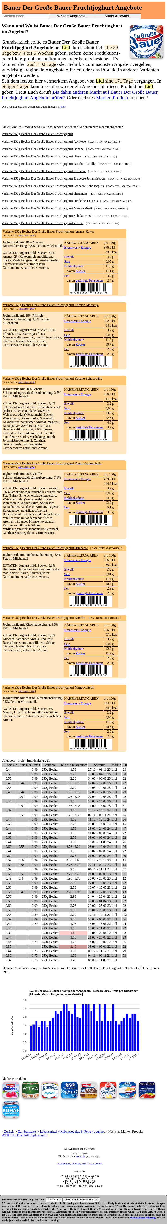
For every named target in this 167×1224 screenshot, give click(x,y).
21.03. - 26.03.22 (99, 937)
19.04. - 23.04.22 (99, 933)
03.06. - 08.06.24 (99, 837)
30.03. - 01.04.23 (99, 901)
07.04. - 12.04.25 (99, 796)
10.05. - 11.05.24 (99, 842)
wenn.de (80, 1156)
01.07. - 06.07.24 (99, 833)
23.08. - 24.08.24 (99, 828)
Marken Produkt (112, 97)
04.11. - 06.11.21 (99, 955)
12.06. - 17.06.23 (99, 892)
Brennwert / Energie (77, 247)
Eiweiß (69, 256)
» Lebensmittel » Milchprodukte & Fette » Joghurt (70, 1131)
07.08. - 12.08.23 (99, 883)
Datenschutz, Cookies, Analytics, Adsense (79, 1163)
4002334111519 (26, 691)
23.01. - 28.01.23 (99, 910)
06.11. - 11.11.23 (99, 869)
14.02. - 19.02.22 (99, 942)
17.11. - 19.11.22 (99, 914)
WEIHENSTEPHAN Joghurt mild (24, 1135)
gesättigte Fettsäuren (89, 280)
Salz (67, 261)
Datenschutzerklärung (143, 1217)
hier (63, 106)
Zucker (80, 271)
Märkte (116, 765)
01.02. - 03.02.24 (99, 855)
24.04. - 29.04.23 (99, 896)
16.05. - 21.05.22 (99, 928)
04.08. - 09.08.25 (99, 778)
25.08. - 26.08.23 (99, 878)
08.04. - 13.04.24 (99, 846)
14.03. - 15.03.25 (99, 801)
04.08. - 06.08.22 (99, 919)
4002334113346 (26, 235)
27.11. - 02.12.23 (99, 865)
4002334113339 (26, 382)
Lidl (114, 769)
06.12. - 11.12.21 (99, 951)
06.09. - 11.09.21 (99, 960)
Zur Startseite (27, 1131)
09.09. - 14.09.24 (99, 824)
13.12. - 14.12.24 (99, 810)
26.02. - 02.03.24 (99, 851)
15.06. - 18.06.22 (99, 924)
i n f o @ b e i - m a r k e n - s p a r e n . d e (83, 1185)
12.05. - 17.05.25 (99, 792)
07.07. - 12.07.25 (99, 783)
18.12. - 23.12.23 (99, 860)
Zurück (9, 1131)
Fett (66, 275)
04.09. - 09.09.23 (99, 874)
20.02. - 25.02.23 (99, 905)
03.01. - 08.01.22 (99, 946)
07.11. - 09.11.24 (99, 815)
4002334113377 (26, 309)
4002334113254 (26, 467)
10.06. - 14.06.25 (99, 787)
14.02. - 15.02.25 (99, 806)
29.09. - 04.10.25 (99, 774)
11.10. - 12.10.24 (99, 819)
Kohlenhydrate (74, 266)
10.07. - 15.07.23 (99, 887)
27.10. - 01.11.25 (99, 769)
